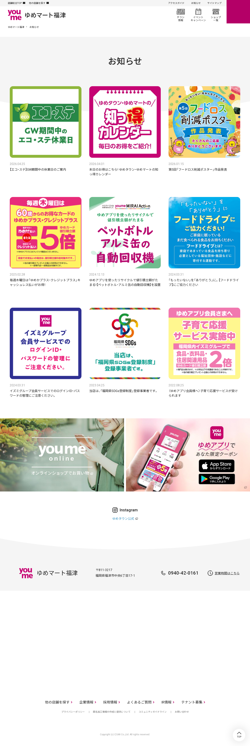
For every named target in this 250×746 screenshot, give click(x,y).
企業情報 (86, 702)
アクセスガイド (176, 3)
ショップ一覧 (216, 14)
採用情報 (110, 702)
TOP (239, 735)
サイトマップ (214, 3)
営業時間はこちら (227, 573)
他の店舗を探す (37, 3)
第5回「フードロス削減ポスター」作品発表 (198, 169)
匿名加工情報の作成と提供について (111, 712)
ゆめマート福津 (16, 27)
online (238, 11)
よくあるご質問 (139, 702)
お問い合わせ (182, 712)
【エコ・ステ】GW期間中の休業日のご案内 (38, 169)
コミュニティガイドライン (153, 712)
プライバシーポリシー (73, 712)
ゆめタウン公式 (123, 519)
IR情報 (166, 702)
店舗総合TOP (15, 3)
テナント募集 (191, 702)
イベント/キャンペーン (198, 14)
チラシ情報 (180, 14)
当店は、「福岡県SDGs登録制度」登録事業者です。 (123, 391)
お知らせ (196, 3)
